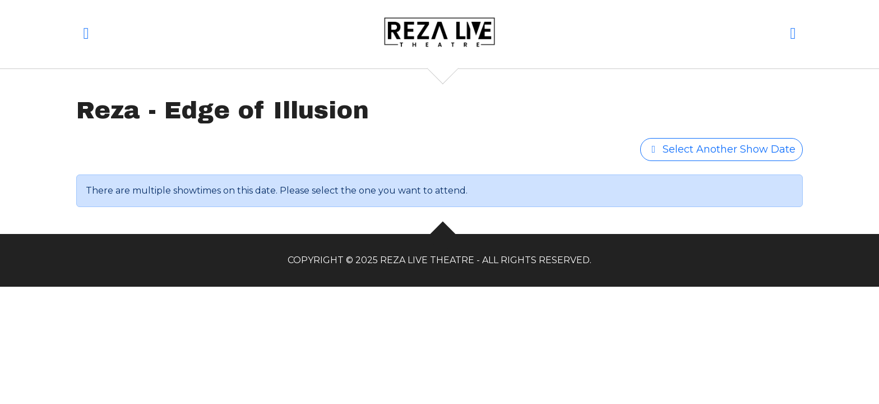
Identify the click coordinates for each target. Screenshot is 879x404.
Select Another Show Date (721, 149)
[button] (86, 35)
